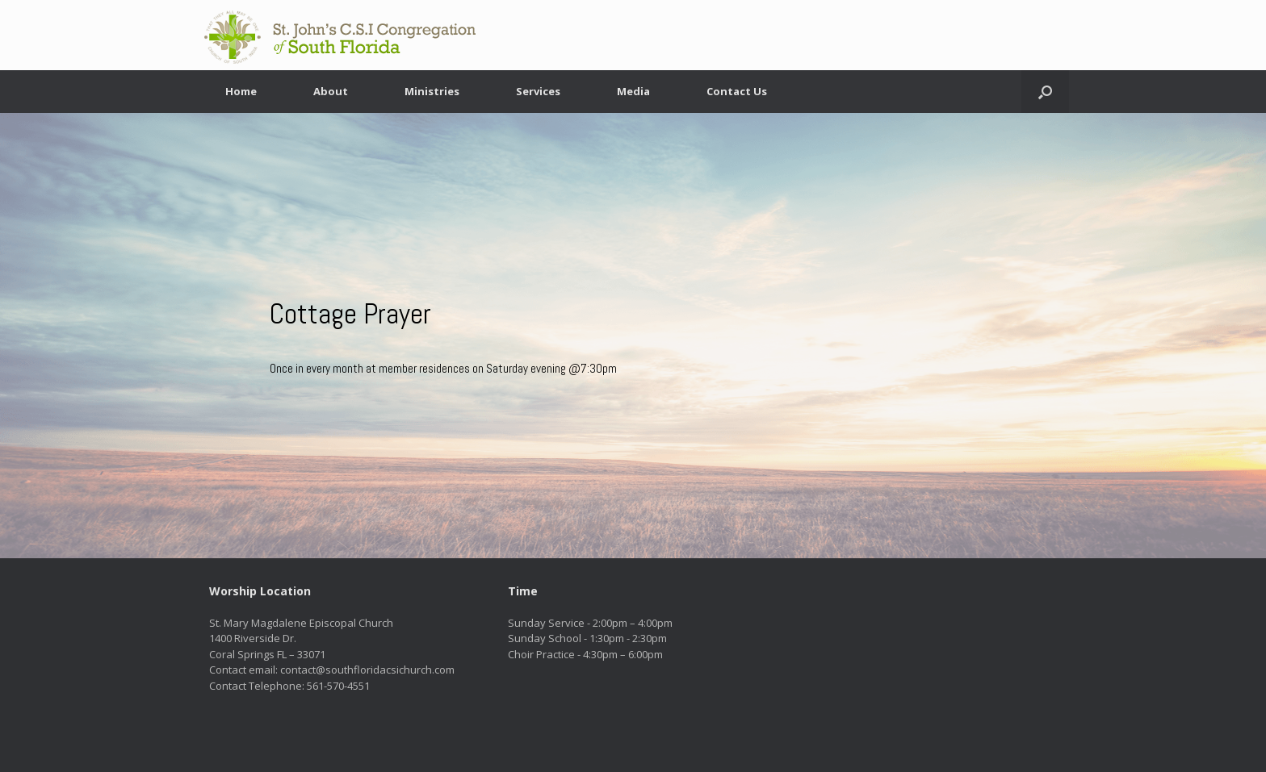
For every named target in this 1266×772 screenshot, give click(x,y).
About (330, 91)
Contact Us (736, 91)
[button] (1045, 91)
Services (538, 91)
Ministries (432, 91)
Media (633, 91)
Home (241, 91)
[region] (633, 335)
